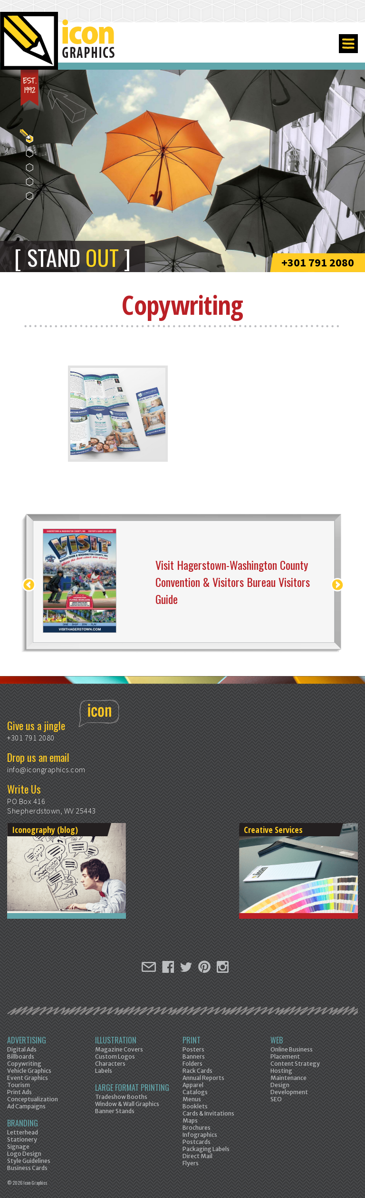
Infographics (199, 1134)
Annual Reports (203, 1077)
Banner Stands (114, 1111)
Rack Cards (197, 1070)
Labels (103, 1070)
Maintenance (288, 1077)
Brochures (196, 1127)
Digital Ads (22, 1049)
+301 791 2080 (317, 262)
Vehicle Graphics (29, 1070)
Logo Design (24, 1153)
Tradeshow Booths (121, 1096)
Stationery (22, 1139)
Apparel (192, 1084)
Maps (190, 1120)
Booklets (195, 1106)
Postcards (196, 1141)
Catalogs (195, 1092)
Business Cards (27, 1167)
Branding (22, 1123)
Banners (193, 1056)
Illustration (115, 1040)
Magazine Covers (119, 1049)
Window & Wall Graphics (127, 1103)
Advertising (26, 1040)
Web (276, 1040)
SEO (276, 1099)
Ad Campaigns (26, 1106)
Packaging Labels (206, 1148)
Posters (193, 1049)
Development (289, 1092)
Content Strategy (295, 1063)
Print (191, 1040)
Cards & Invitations (208, 1113)
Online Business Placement (291, 1053)
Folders (192, 1063)
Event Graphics (27, 1077)
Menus (191, 1099)
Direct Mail (197, 1156)
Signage (18, 1146)
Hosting (281, 1070)
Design (279, 1084)
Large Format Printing (132, 1087)
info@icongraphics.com (46, 769)
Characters (110, 1063)
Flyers (190, 1163)
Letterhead (22, 1132)
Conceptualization (32, 1099)
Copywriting (24, 1063)
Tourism (18, 1084)
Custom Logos (115, 1056)
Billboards (20, 1056)
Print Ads (19, 1092)
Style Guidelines (28, 1160)
